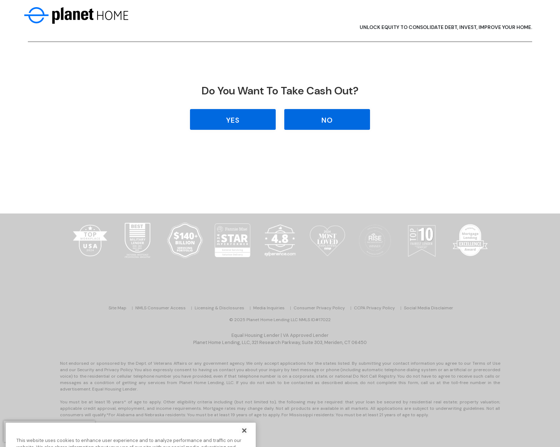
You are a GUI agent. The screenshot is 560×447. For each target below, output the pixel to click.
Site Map (117, 308)
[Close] (244, 438)
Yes (233, 120)
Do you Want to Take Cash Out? (280, 91)
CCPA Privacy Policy (374, 308)
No (327, 120)
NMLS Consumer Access (160, 308)
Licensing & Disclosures (219, 308)
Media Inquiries (269, 308)
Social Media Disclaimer (428, 308)
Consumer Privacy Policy (319, 308)
